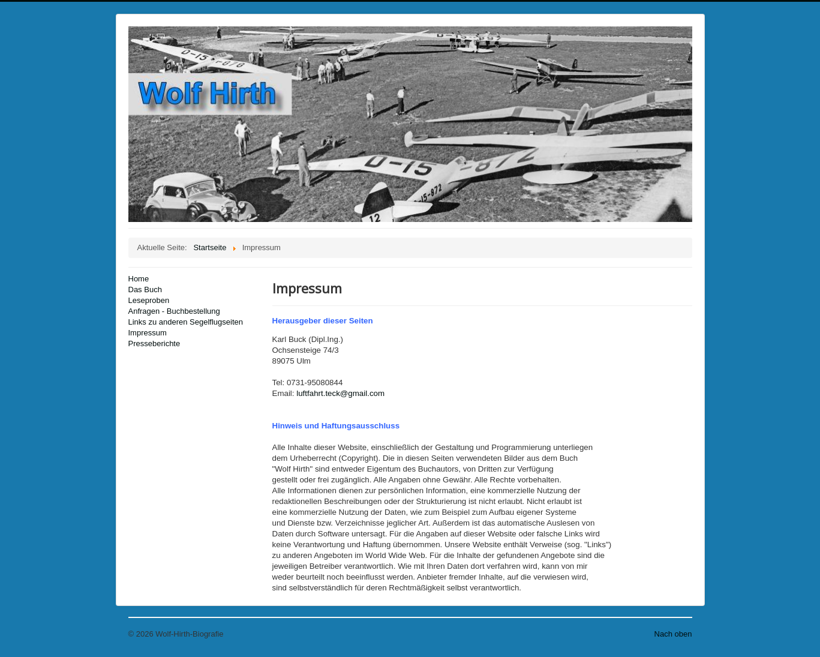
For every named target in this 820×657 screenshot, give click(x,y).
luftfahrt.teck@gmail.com (340, 393)
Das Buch (145, 289)
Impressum (147, 332)
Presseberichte (154, 343)
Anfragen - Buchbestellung (174, 311)
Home (138, 278)
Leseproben (149, 300)
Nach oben (673, 633)
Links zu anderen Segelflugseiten (186, 321)
